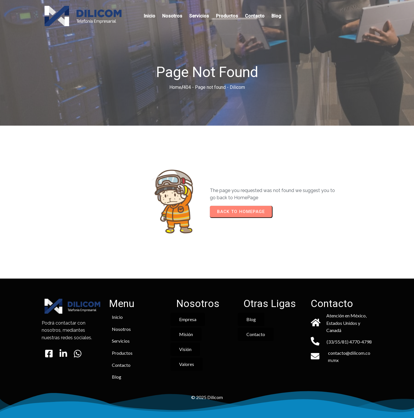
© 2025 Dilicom (207, 397)
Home (175, 87)
